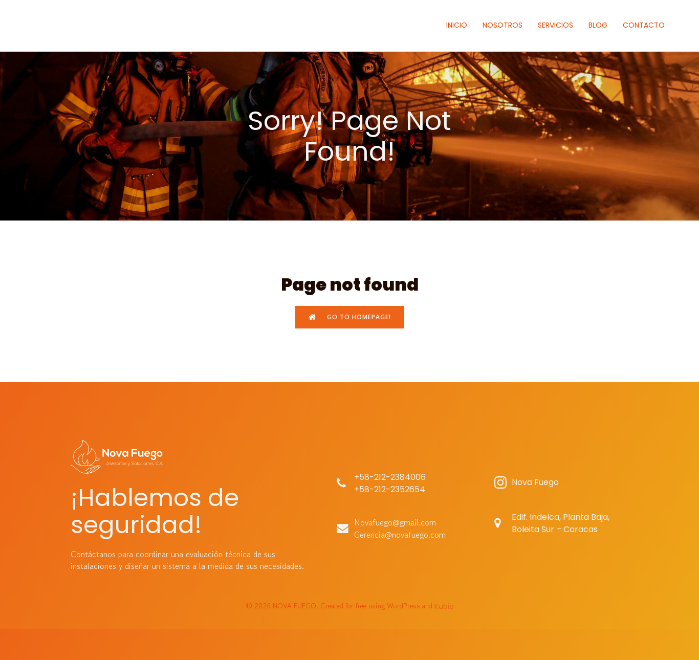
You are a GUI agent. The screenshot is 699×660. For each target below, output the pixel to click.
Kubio (444, 606)
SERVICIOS (555, 25)
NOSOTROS (502, 25)
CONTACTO (644, 25)
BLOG (597, 25)
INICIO (456, 25)
